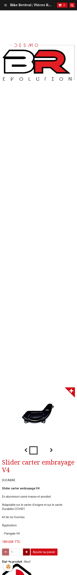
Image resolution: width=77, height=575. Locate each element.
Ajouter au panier (44, 552)
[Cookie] (8, 566)
